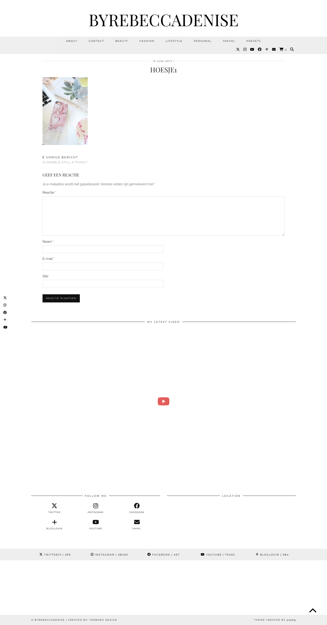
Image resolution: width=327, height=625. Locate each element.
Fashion (147, 41)
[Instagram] (245, 49)
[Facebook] (260, 49)
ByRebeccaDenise (164, 19)
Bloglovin (272, 554)
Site (45, 276)
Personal (202, 41)
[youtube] (95, 524)
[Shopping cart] (283, 49)
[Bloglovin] (267, 49)
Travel (229, 41)
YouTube (218, 554)
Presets (253, 41)
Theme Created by (275, 619)
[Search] (292, 49)
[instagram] (95, 508)
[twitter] (54, 508)
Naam (48, 242)
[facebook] (136, 508)
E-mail (48, 259)
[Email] (274, 49)
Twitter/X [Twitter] (55, 554)
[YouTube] (252, 49)
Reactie (49, 192)
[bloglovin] (54, 524)
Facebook (163, 554)
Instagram (109, 554)
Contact (96, 41)
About (71, 41)
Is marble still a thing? (65, 159)
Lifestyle (174, 41)
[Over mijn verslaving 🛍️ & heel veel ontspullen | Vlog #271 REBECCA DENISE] (163, 401)
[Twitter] (238, 49)
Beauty (121, 41)
